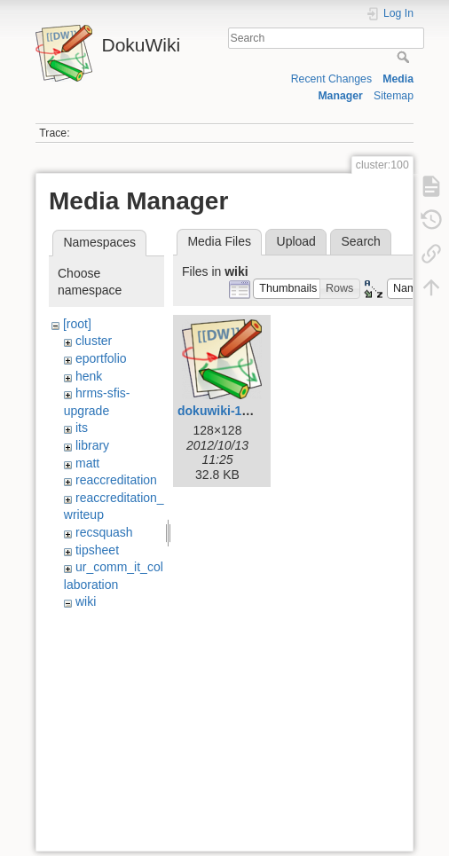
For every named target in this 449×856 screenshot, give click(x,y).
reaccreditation (116, 480)
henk (88, 376)
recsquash (104, 532)
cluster (93, 341)
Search (405, 57)
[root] (77, 324)
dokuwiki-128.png (229, 411)
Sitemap (394, 96)
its (81, 427)
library (92, 445)
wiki (85, 601)
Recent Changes (331, 79)
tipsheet (97, 550)
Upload (296, 241)
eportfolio (101, 358)
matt (87, 463)
